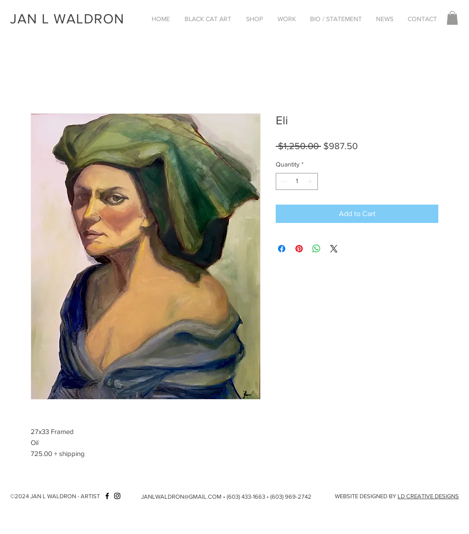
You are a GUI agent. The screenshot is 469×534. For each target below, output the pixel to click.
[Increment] (310, 181)
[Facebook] (107, 496)
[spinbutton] (297, 181)
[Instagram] (117, 496)
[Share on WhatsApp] (316, 248)
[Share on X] (333, 248)
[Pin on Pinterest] (299, 248)
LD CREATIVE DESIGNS (428, 496)
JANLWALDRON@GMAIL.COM (181, 496)
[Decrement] (283, 181)
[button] (208, 18)
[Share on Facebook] (281, 248)
